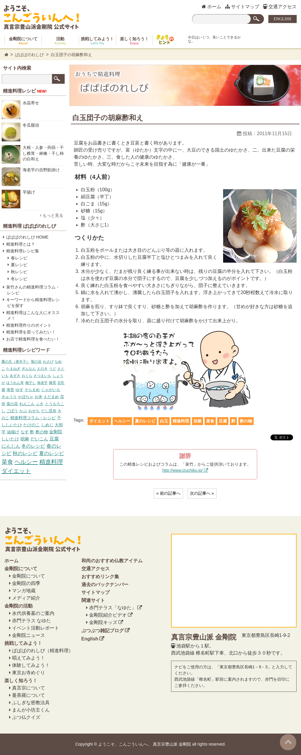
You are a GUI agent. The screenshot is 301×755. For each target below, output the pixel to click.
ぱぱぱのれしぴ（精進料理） (42, 650)
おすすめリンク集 (100, 576)
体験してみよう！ (31, 665)
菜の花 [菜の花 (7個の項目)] (12, 404)
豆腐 (223, 421)
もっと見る (51, 215)
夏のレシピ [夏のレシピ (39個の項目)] (51, 453)
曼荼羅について (28, 695)
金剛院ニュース (28, 635)
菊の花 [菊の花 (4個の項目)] (36, 362)
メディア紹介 (26, 597)
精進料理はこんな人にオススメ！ (33, 315)
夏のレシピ (145, 421)
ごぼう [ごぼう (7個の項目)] (12, 411)
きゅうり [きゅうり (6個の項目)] (9, 397)
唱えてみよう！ (28, 657)
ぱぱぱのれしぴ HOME (27, 237)
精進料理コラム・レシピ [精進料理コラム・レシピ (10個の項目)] (33, 417)
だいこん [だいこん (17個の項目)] (39, 438)
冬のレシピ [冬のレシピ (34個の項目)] (33, 446)
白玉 (164, 421)
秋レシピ (19, 271)
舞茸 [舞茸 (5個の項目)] (52, 383)
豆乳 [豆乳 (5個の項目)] (60, 383)
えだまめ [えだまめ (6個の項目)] (51, 397)
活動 (60, 40)
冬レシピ (19, 278)
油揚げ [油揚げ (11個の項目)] (13, 431)
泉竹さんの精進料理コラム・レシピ (33, 290)
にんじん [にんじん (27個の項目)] (10, 446)
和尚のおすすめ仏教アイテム (112, 560)
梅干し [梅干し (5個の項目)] (30, 383)
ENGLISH (282, 19)
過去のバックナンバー (104, 584)
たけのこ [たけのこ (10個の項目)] (31, 424)
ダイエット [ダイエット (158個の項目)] (16, 471)
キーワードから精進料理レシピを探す (33, 302)
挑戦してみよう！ (97, 40)
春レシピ (19, 258)
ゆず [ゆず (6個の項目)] (19, 389)
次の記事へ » (202, 493)
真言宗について (28, 687)
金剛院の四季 (26, 583)
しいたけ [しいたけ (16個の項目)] (10, 439)
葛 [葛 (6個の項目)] (3, 389)
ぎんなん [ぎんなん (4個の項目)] (29, 369)
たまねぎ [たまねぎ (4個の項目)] (13, 369)
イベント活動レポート (35, 627)
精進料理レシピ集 (22, 251)
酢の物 (246, 421)
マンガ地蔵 (24, 590)
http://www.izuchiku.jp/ (182, 470)
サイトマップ (242, 6)
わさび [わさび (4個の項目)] (48, 362)
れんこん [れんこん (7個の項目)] (27, 404)
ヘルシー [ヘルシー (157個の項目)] (26, 462)
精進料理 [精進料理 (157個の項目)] (51, 462)
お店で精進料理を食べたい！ (33, 339)
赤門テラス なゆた (31, 620)
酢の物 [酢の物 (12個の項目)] (42, 431)
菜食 (210, 421)
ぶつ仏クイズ (26, 717)
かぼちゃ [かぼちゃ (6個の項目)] (25, 397)
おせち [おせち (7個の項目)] (34, 411)
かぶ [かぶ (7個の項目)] (23, 411)
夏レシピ (19, 264)
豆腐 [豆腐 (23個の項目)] (54, 438)
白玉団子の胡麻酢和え (71, 54)
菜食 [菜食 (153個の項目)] (7, 462)
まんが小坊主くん (31, 709)
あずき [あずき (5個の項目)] (15, 376)
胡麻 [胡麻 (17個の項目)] (24, 438)
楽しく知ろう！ (134, 40)
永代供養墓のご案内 (33, 613)
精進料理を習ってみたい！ (31, 332)
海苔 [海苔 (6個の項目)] (10, 389)
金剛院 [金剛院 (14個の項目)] (55, 431)
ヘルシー (122, 421)
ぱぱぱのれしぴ (29, 54)
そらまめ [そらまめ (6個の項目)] (32, 389)
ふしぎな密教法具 (31, 702)
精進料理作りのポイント (28, 325)
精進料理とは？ (20, 244)
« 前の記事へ (168, 493)
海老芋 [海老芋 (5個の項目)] (42, 383)
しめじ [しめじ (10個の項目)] (47, 424)
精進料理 (181, 421)
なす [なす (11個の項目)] (25, 431)
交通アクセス (280, 6)
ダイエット (99, 421)
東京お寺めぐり (28, 672)
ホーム (211, 6)
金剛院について (23, 40)
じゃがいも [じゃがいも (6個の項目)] (50, 389)
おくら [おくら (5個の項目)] (27, 376)
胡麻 (197, 421)
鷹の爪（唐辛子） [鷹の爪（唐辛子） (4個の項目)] (15, 362)
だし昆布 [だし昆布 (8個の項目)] (48, 411)
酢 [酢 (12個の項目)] (32, 431)
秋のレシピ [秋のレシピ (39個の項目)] (25, 453)
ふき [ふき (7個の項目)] (40, 404)
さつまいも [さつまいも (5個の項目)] (42, 376)
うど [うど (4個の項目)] (52, 369)
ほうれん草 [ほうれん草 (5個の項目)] (15, 383)
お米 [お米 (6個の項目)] (38, 397)
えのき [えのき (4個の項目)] (42, 369)
